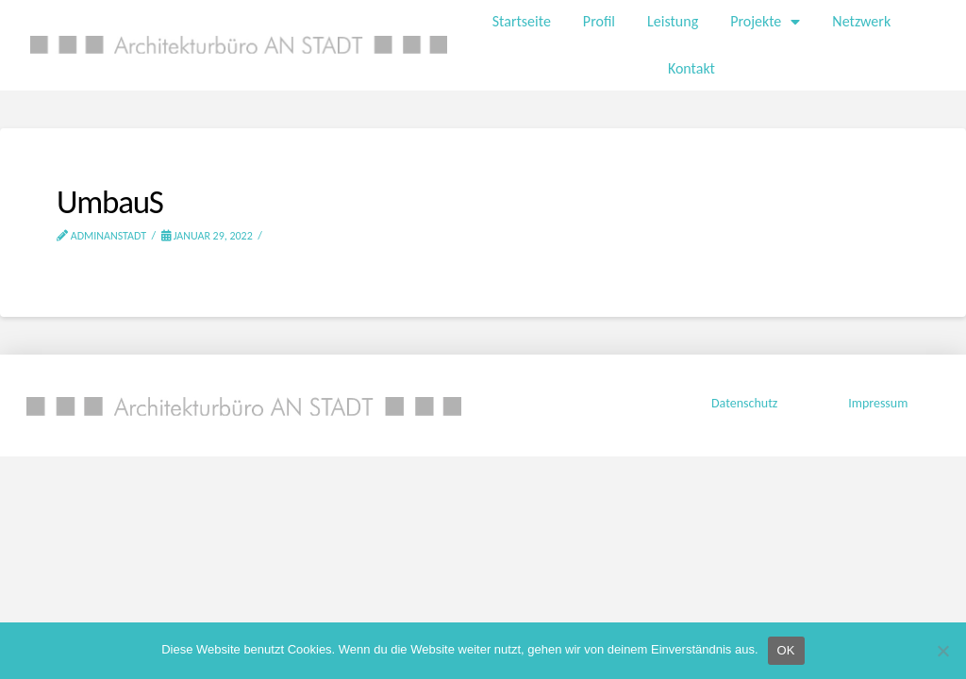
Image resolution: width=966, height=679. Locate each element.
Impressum (876, 403)
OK (786, 650)
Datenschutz (744, 403)
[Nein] (942, 650)
